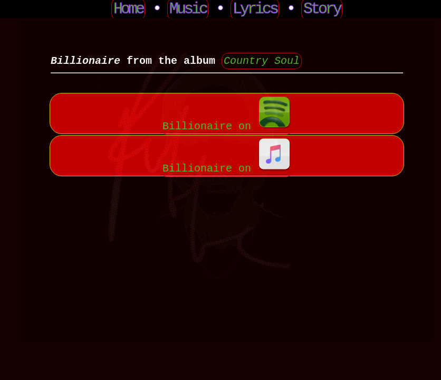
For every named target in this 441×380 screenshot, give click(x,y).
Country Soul (262, 61)
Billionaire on (226, 125)
